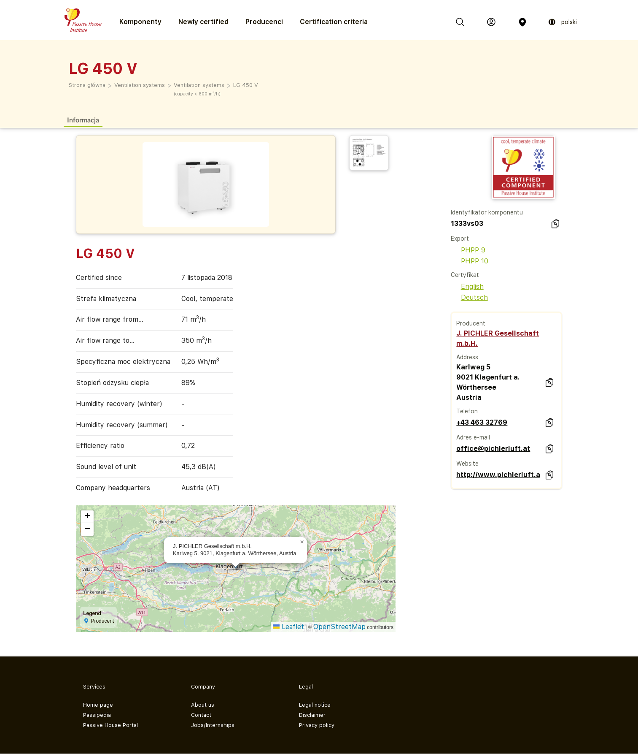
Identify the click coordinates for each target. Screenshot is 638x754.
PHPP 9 (468, 250)
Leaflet (288, 627)
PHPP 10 (469, 261)
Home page (98, 705)
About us (202, 705)
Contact (201, 715)
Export (460, 238)
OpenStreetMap (339, 627)
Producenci (264, 22)
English (467, 286)
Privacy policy (316, 725)
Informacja (83, 120)
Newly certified (203, 22)
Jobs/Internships (212, 725)
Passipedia (97, 715)
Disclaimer (312, 715)
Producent (470, 323)
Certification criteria (334, 22)
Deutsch (469, 297)
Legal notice (315, 705)
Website (467, 463)
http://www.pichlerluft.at (498, 475)
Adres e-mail (473, 437)
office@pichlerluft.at (493, 449)
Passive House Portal (110, 725)
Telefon (467, 411)
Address (467, 357)
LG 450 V (245, 85)
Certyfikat (465, 274)
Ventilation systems (139, 85)
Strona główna (87, 85)
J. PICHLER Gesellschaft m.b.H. (497, 338)
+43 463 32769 (481, 422)
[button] (302, 542)
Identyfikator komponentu (487, 212)
